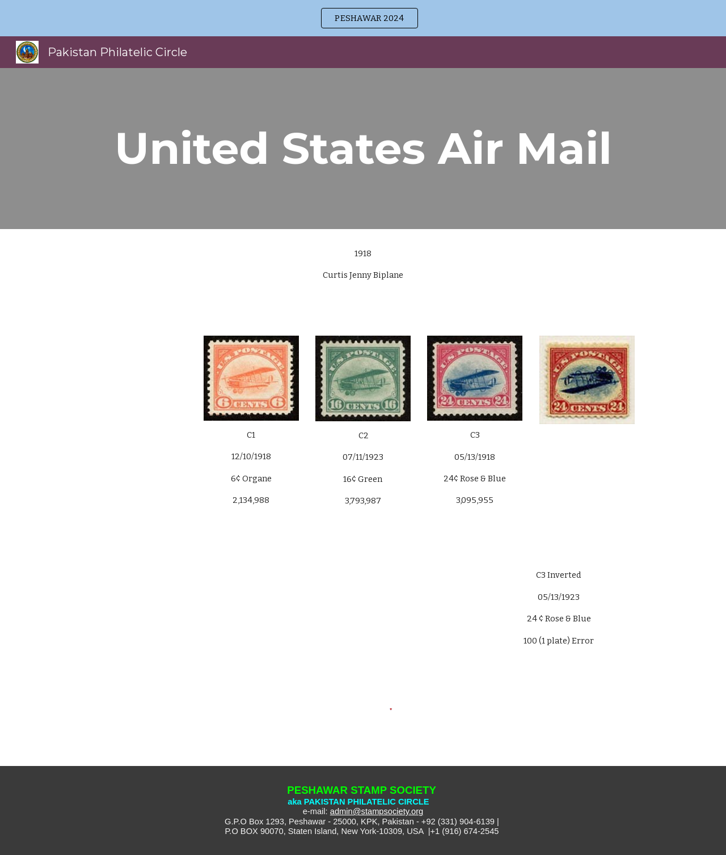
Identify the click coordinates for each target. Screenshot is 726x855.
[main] (363, 148)
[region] (363, 18)
